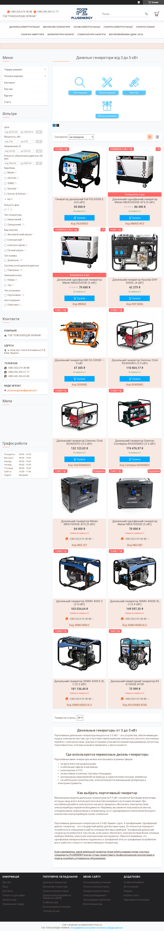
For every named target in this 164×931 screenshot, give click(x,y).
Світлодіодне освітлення (96, 899)
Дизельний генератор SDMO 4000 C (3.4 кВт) (79, 603)
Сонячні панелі (145, 27)
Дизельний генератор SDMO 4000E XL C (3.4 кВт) (135, 603)
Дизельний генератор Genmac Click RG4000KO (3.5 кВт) (135, 362)
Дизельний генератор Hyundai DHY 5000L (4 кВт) (134, 281)
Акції (5, 886)
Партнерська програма (136, 899)
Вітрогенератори (92, 904)
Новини (128, 891)
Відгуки (8, 95)
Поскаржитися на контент (83, 928)
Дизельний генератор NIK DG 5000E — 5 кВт (79, 362)
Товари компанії (13, 69)
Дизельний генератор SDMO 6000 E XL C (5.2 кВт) (79, 683)
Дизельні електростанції (24, 27)
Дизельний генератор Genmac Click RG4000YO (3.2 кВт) (79, 442)
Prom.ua (98, 925)
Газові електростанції (86, 27)
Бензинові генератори (56, 27)
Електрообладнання (94, 895)
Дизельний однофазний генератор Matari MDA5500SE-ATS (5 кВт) (134, 201)
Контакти (9, 82)
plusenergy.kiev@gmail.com (22, 390)
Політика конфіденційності (110, 928)
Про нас (8, 89)
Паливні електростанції (96, 891)
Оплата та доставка (14, 895)
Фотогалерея (131, 886)
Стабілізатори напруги (91, 34)
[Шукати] (146, 14)
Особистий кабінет (134, 882)
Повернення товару (13, 904)
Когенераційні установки (56, 906)
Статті (7, 102)
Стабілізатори (50, 902)
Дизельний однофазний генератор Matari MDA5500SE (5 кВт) (79, 281)
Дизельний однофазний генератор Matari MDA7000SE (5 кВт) (134, 523)
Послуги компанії (13, 76)
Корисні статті (131, 895)
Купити (81, 218)
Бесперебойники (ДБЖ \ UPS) (126, 34)
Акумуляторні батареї (60, 34)
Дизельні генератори (55, 882)
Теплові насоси (51, 911)
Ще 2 (10, 199)
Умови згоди (9, 899)
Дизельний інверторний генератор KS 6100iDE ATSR (134, 683)
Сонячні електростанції (118, 27)
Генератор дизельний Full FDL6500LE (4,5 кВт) (79, 201)
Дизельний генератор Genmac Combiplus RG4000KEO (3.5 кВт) (134, 442)
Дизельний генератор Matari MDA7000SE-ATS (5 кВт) (79, 523)
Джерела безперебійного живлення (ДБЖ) (57, 896)
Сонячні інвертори (32, 34)
